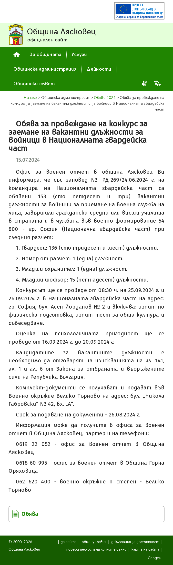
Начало (30, 97)
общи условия (94, 542)
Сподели (155, 558)
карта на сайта (145, 549)
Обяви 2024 (104, 97)
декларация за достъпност (135, 542)
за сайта (69, 542)
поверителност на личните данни (96, 549)
